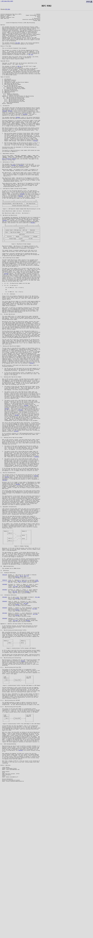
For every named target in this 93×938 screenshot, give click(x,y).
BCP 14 (4, 188)
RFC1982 (6, 326)
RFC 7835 (35, 734)
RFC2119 (9, 188)
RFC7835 (5, 574)
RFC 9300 (15, 701)
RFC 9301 (15, 708)
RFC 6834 (7, 9)
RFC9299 (25, 134)
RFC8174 (14, 188)
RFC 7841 (31, 63)
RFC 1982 (37, 714)
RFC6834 (18, 138)
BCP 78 (19, 77)
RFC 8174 (24, 695)
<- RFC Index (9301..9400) (7, 1)
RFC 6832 (26, 722)
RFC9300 (5, 131)
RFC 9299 (15, 742)
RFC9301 (10, 131)
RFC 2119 (26, 688)
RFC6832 (5, 719)
